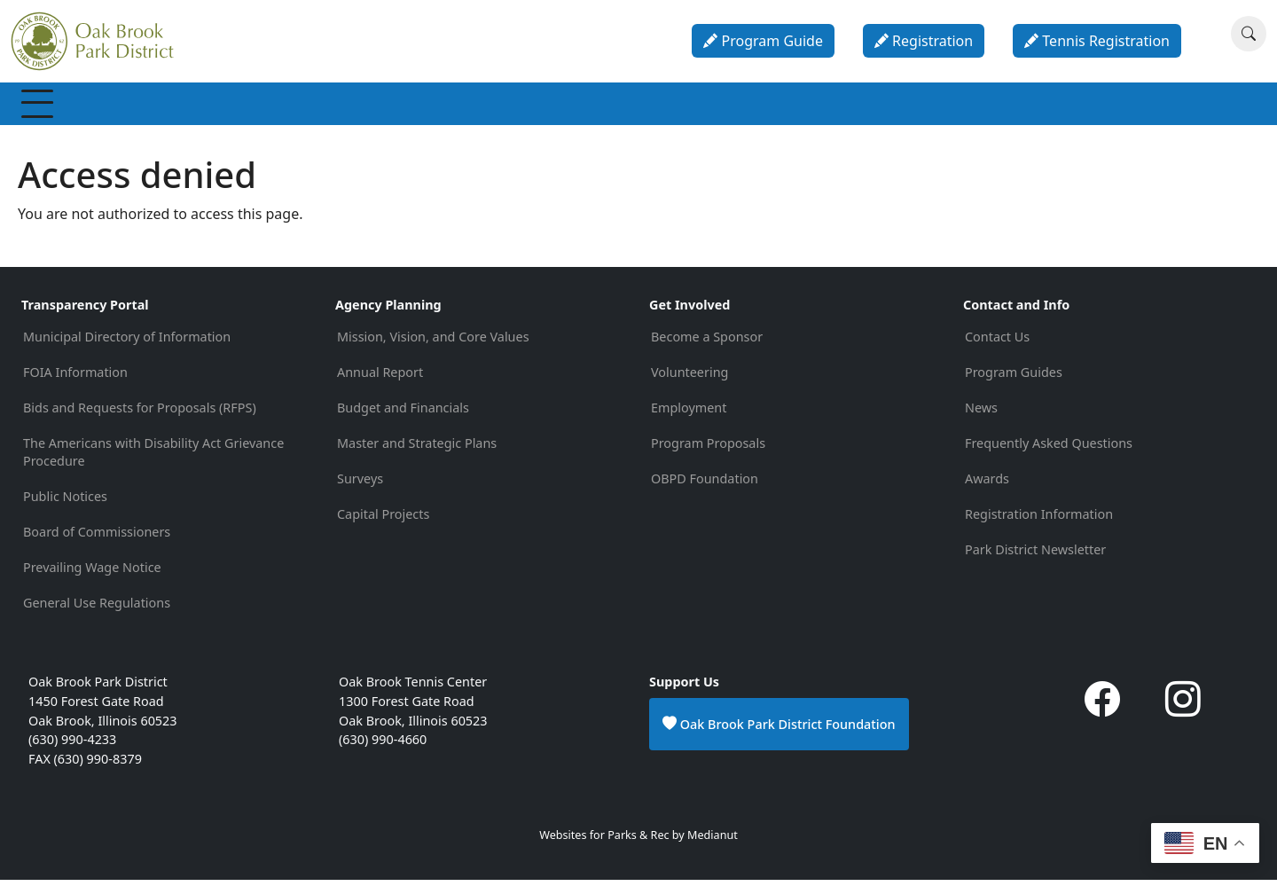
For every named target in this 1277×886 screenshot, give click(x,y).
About (875, 106)
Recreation (189, 106)
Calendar (792, 106)
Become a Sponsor (707, 342)
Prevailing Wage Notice (92, 573)
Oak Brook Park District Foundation (779, 730)
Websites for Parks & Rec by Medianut (638, 841)
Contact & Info (976, 106)
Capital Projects (383, 520)
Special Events (400, 106)
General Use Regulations (96, 608)
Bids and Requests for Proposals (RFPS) (139, 413)
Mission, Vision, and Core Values (433, 342)
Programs (289, 106)
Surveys (360, 484)
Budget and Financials (403, 413)
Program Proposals (708, 449)
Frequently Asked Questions (1048, 449)
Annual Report (380, 378)
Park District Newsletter (1035, 555)
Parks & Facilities (532, 106)
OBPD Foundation (704, 484)
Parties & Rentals (674, 106)
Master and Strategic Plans (417, 449)
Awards (987, 484)
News (981, 413)
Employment (688, 413)
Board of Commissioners (96, 537)
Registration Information (1039, 520)
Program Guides (1013, 378)
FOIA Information (75, 378)
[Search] (1248, 33)
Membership (79, 106)
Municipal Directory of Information (127, 342)
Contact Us (997, 342)
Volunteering (689, 378)
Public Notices (65, 502)
